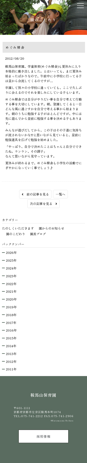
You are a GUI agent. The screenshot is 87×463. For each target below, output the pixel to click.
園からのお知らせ (51, 228)
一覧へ (60, 194)
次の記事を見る (43, 203)
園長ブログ (38, 233)
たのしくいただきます (18, 228)
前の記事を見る (35, 194)
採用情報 (43, 436)
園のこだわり (15, 233)
